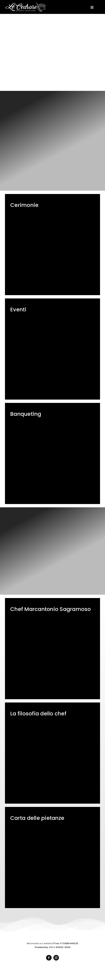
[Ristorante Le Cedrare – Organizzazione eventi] (52, 349)
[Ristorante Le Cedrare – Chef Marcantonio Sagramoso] (52, 648)
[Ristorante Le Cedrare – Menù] (52, 857)
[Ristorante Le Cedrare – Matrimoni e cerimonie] (52, 244)
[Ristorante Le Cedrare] (25, 4)
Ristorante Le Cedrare (39, 943)
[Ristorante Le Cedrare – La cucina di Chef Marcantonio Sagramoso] (52, 753)
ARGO (52, 947)
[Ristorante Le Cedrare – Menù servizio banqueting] (52, 453)
